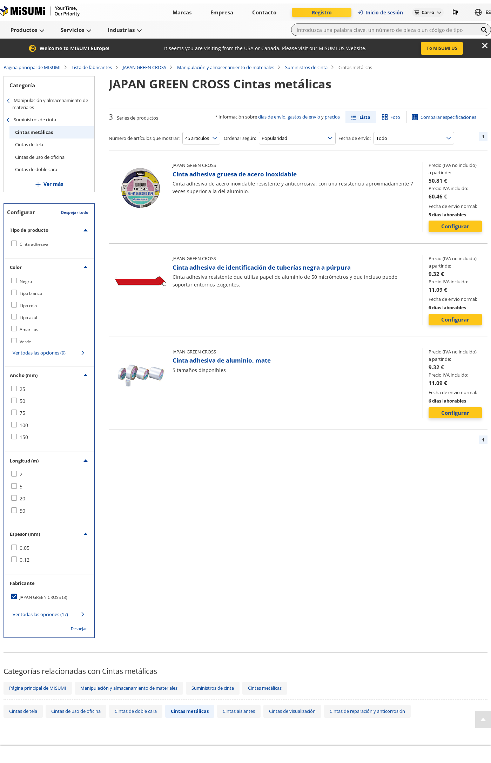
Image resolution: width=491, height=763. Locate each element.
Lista (364, 117)
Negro (26, 281)
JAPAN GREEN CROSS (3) (43, 597)
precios (332, 117)
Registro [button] (322, 12)
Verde (25, 342)
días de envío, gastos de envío (289, 117)
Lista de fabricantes (92, 67)
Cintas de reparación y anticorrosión (367, 711)
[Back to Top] (483, 719)
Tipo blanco (31, 293)
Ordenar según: (240, 138)
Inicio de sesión (380, 12)
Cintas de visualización (292, 711)
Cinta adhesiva (34, 244)
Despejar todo (74, 212)
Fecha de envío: (354, 138)
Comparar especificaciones (448, 117)
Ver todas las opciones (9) (39, 353)
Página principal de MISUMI (32, 67)
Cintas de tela (29, 144)
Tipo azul (28, 317)
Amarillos (29, 329)
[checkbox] (49, 244)
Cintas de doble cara (36, 169)
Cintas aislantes (239, 711)
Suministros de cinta (306, 67)
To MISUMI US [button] (441, 48)
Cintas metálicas (34, 132)
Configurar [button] (455, 226)
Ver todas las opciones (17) (40, 614)
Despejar (79, 628)
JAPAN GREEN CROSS (144, 67)
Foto (395, 117)
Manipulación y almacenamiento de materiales (225, 67)
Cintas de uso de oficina (40, 157)
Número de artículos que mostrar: (144, 138)
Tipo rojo (28, 306)
